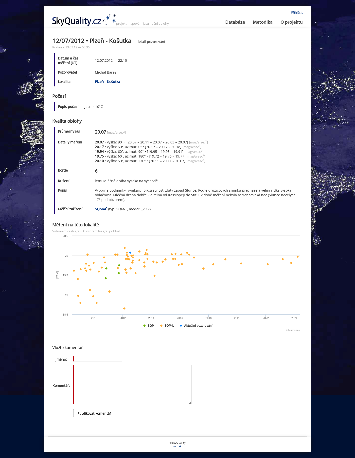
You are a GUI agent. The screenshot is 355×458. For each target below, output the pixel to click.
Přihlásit (297, 13)
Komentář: (61, 385)
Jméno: (61, 359)
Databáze (235, 22)
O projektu (292, 22)
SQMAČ (101, 209)
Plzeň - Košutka (107, 81)
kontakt (177, 446)
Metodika (263, 22)
